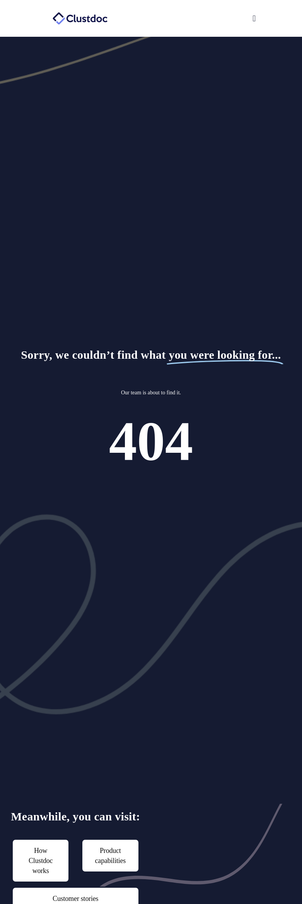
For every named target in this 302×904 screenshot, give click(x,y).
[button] (205, 18)
